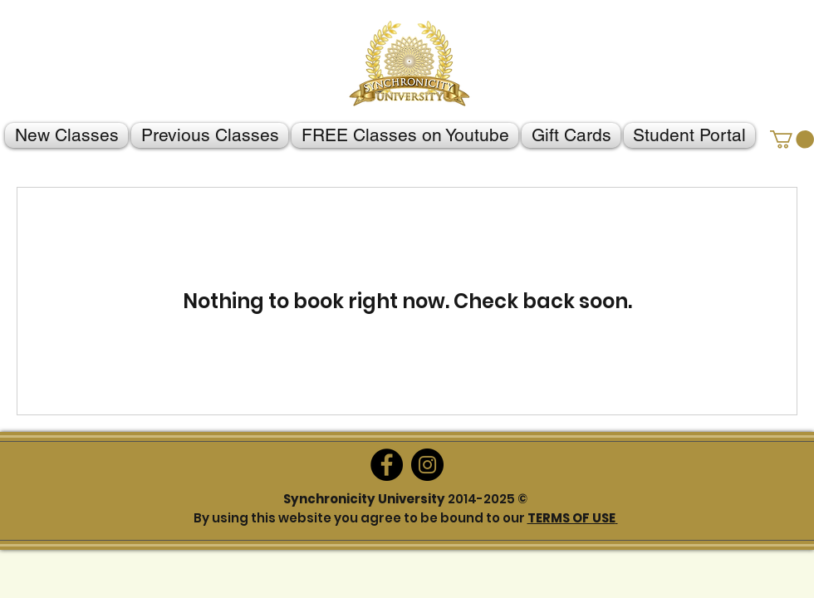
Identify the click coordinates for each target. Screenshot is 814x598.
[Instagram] (427, 464)
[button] (792, 139)
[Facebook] (386, 464)
